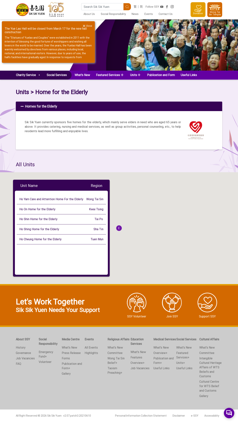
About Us (89, 14)
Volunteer (45, 362)
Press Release (71, 353)
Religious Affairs (118, 339)
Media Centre (71, 339)
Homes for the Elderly (38, 106)
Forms (66, 358)
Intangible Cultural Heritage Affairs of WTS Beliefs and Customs (210, 367)
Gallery (66, 373)
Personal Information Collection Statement (141, 415)
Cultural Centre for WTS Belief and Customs (209, 386)
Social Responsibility (113, 14)
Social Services (186, 339)
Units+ (180, 363)
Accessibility (211, 415)
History (20, 347)
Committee (115, 353)
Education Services (137, 342)
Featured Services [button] (108, 75)
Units (22, 92)
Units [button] (133, 75)
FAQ (18, 364)
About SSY (23, 339)
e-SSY (194, 415)
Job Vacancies (25, 358)
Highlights (91, 353)
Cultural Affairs (209, 339)
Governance (23, 353)
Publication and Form (161, 75)
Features (136, 357)
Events (148, 14)
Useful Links (189, 75)
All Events (91, 347)
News (135, 14)
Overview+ (138, 363)
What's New (82, 75)
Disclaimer (179, 415)
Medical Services (164, 339)
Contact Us (166, 14)
